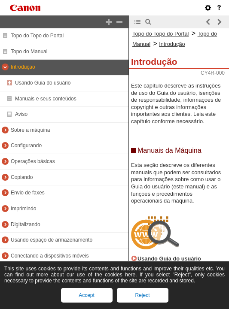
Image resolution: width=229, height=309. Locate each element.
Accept (87, 295)
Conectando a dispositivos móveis (50, 256)
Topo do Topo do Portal (37, 36)
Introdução (23, 67)
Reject (142, 295)
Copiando (22, 177)
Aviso (21, 114)
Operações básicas (33, 161)
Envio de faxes (28, 193)
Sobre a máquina (30, 130)
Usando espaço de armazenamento (51, 240)
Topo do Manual (29, 51)
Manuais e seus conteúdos (45, 99)
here (130, 275)
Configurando (26, 145)
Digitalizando (25, 224)
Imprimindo (23, 209)
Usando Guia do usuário (42, 83)
